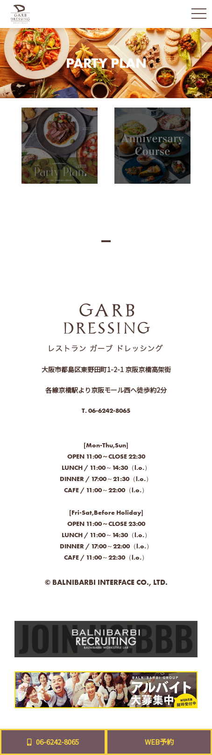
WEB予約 (159, 742)
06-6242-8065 (109, 410)
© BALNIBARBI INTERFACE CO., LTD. (106, 582)
